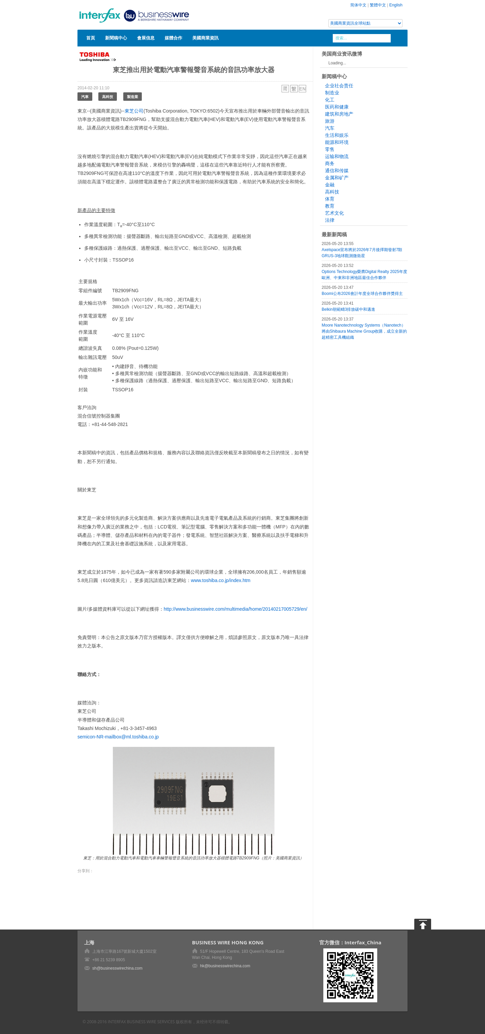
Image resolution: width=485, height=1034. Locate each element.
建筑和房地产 (339, 114)
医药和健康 (337, 107)
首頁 (90, 38)
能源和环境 (337, 142)
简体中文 (358, 5)
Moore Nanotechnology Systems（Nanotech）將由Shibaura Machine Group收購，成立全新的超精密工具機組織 (364, 331)
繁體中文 (378, 5)
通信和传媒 (337, 170)
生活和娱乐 (337, 135)
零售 (329, 149)
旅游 (329, 121)
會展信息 (146, 38)
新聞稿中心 (116, 38)
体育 (329, 199)
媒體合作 (173, 38)
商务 (329, 163)
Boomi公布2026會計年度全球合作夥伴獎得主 (362, 293)
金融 (329, 184)
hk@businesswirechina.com (225, 966)
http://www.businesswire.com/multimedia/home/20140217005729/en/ (235, 609)
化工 (329, 99)
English (395, 5)
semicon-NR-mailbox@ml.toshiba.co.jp (118, 736)
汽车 (329, 128)
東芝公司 (134, 111)
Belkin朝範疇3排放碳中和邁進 (348, 309)
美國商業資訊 (205, 38)
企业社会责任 (339, 85)
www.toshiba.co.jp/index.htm (221, 580)
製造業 (132, 96)
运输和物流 (337, 156)
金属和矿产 (337, 177)
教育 (329, 206)
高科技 (107, 96)
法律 (329, 220)
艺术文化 (334, 213)
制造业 (332, 92)
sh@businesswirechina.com (117, 968)
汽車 (85, 96)
